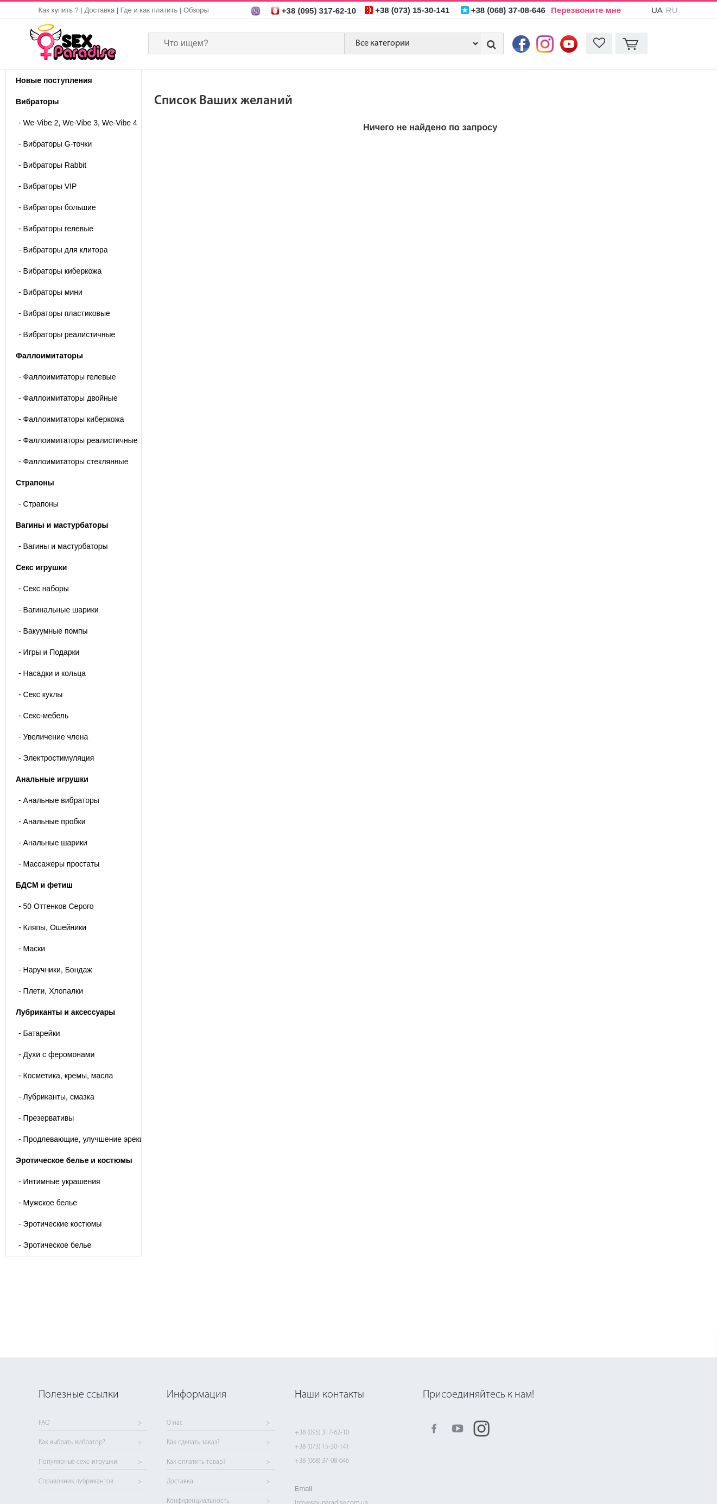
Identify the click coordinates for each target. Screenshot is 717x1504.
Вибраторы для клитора (62, 249)
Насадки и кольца (52, 673)
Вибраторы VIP (47, 186)
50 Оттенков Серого (56, 906)
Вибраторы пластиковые (64, 313)
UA (657, 10)
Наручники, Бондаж (55, 969)
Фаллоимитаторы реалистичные (78, 440)
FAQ (44, 1423)
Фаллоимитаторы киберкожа (71, 419)
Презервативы (46, 1118)
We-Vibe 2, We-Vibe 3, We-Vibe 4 (77, 122)
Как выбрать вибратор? (72, 1442)
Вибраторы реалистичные (66, 334)
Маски (31, 948)
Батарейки (39, 1033)
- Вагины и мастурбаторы (63, 546)
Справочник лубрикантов (76, 1481)
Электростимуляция (56, 758)
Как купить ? (59, 10)
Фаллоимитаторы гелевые (67, 376)
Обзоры (196, 10)
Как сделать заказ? (193, 1442)
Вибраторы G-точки (55, 144)
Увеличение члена (53, 736)
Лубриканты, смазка (56, 1096)
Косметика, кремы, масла (65, 1075)
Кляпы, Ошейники (52, 927)
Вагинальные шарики (58, 609)
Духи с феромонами (56, 1054)
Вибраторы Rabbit (52, 165)
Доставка (99, 10)
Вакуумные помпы (53, 631)
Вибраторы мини (50, 292)
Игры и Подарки (48, 652)
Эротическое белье (54, 1245)
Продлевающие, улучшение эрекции (79, 1139)
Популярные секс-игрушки (78, 1462)
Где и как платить (149, 10)
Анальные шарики (52, 842)
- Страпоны (38, 504)
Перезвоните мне (586, 10)
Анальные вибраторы (58, 800)
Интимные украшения (59, 1181)
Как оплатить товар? (196, 1462)
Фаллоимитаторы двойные (68, 398)
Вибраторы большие (57, 207)
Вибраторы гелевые (55, 228)
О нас (175, 1423)
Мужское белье (47, 1202)
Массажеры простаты (58, 864)
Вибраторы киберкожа (59, 271)
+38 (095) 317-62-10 (322, 1432)
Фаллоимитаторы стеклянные (73, 461)
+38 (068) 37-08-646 (322, 1460)
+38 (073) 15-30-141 (322, 1446)
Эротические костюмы (59, 1223)
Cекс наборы (43, 588)
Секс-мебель (43, 715)
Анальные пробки (51, 821)
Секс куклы (40, 694)
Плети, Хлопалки (50, 991)
